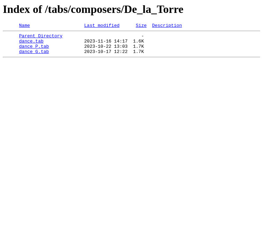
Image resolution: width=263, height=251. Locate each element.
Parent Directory (41, 38)
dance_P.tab (34, 50)
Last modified (101, 26)
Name (24, 26)
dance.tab (31, 44)
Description (167, 26)
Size (141, 26)
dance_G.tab (34, 56)
